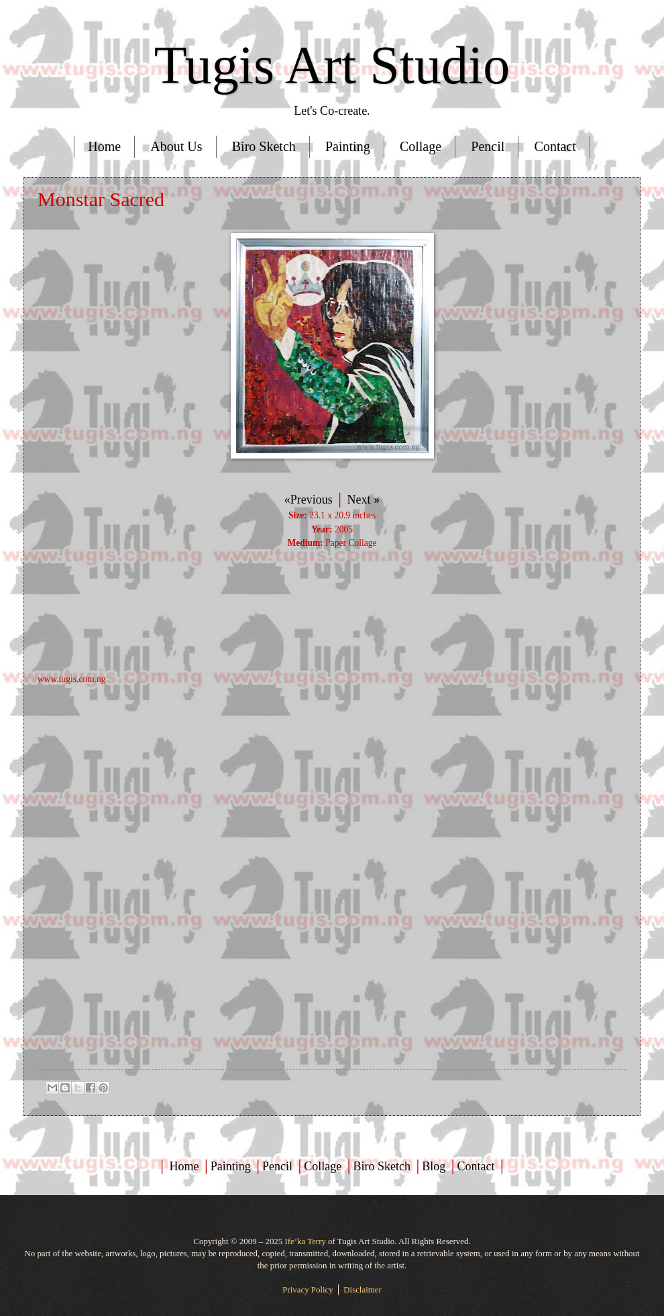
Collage (420, 146)
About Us (176, 146)
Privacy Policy (307, 1290)
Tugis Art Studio (332, 65)
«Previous (308, 499)
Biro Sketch (264, 146)
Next (362, 499)
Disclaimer (362, 1290)
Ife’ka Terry (304, 1241)
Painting (347, 146)
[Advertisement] (332, 780)
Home (104, 146)
